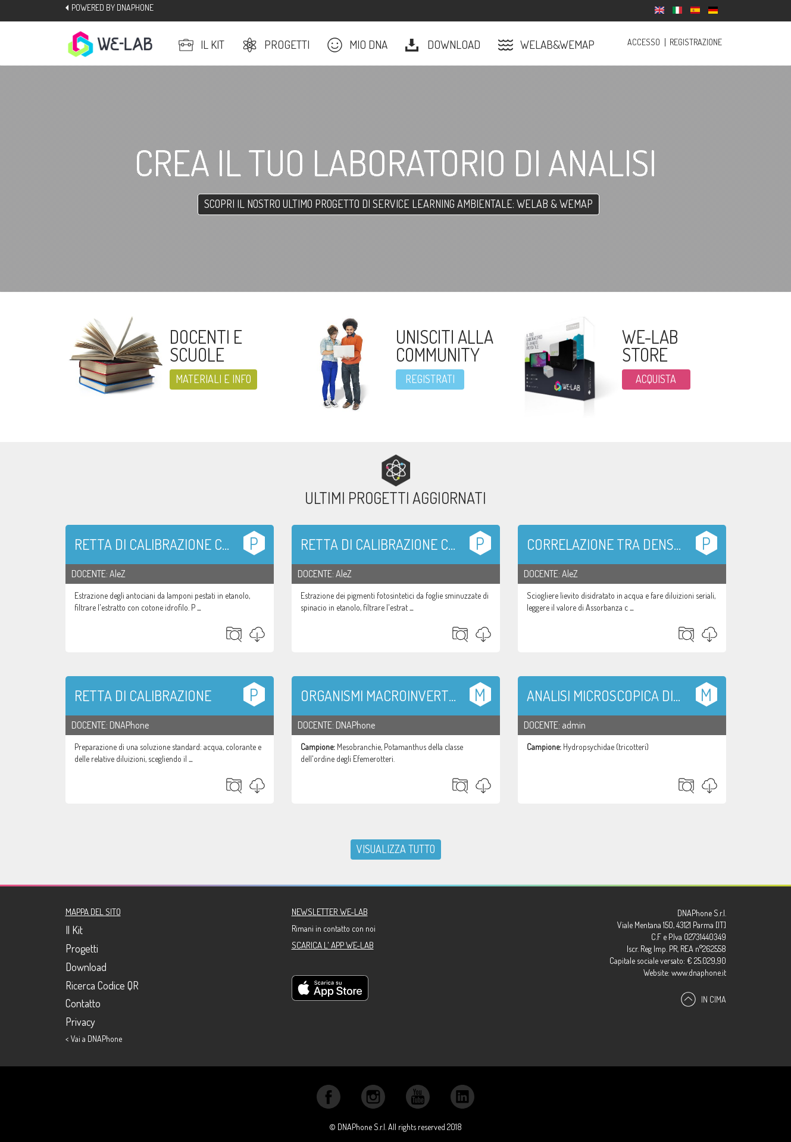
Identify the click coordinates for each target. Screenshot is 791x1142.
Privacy (80, 1021)
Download (442, 44)
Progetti (275, 44)
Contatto (83, 1003)
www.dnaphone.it (698, 972)
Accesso (643, 42)
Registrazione (696, 42)
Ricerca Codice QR (102, 985)
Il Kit (201, 44)
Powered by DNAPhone (112, 7)
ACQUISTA (656, 378)
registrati (430, 378)
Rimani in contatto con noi (334, 928)
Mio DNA (357, 44)
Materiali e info (213, 378)
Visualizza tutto (396, 848)
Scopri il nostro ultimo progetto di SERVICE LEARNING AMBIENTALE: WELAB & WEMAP (398, 203)
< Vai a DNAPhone (93, 1039)
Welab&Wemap (546, 44)
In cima (703, 999)
